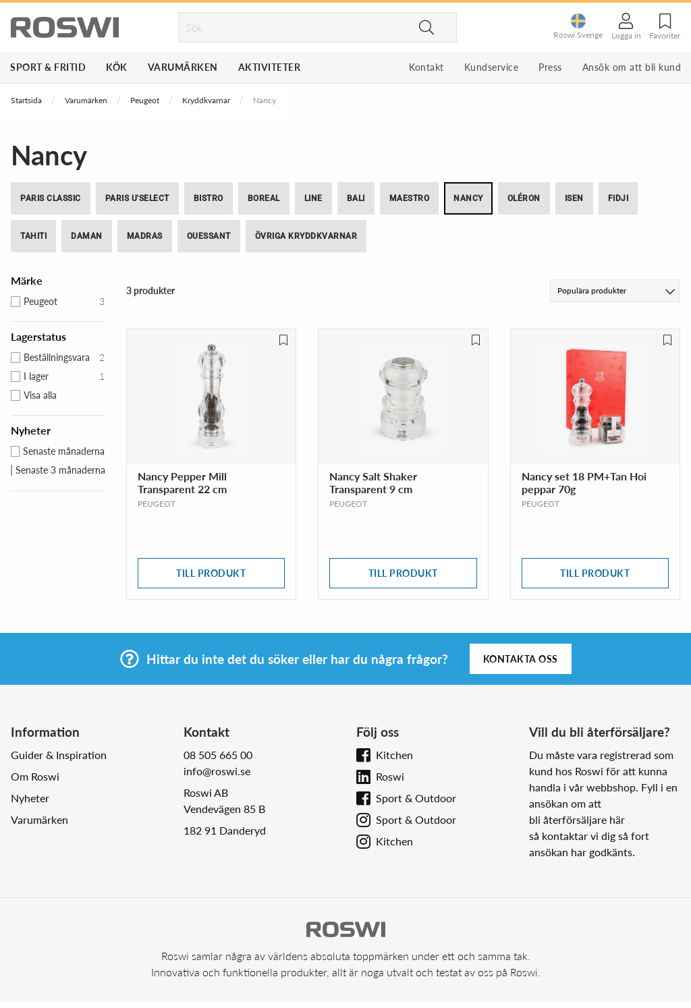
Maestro (409, 198)
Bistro (208, 198)
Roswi (390, 776)
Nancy (468, 198)
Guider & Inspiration (59, 754)
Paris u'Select (137, 198)
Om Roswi (35, 776)
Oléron (524, 198)
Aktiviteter (269, 67)
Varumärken (183, 67)
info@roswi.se (217, 770)
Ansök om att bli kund (632, 67)
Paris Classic (50, 198)
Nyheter (30, 797)
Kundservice (491, 67)
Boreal (264, 198)
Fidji (618, 198)
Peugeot (144, 100)
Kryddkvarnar (206, 100)
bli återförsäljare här (577, 819)
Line (313, 198)
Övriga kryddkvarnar (306, 236)
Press (550, 67)
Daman (87, 236)
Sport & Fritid (48, 67)
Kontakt (426, 67)
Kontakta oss (520, 659)
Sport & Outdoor (416, 797)
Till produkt (211, 573)
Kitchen (394, 754)
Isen (574, 198)
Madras (145, 236)
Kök (117, 67)
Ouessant (209, 236)
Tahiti (33, 236)
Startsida (26, 100)
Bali (356, 198)
